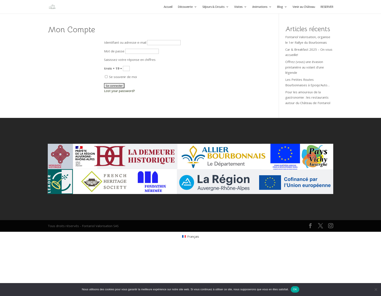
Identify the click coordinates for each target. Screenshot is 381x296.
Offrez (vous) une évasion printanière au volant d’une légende (304, 67)
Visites (238, 7)
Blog (280, 7)
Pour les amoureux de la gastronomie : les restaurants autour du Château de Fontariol (307, 97)
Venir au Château (303, 7)
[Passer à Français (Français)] (190, 236)
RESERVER (327, 7)
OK (295, 289)
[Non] (376, 289)
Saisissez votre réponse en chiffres (130, 59)
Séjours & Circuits (213, 7)
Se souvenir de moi (121, 77)
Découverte (185, 7)
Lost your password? (119, 91)
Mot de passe (114, 51)
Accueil (168, 7)
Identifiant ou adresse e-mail (125, 42)
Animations (259, 7)
